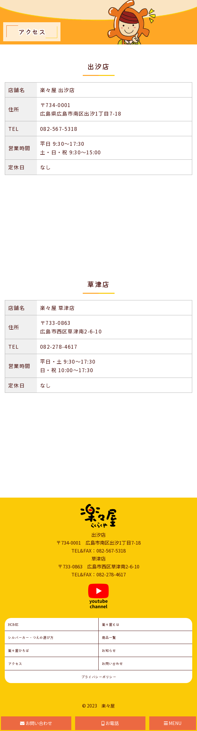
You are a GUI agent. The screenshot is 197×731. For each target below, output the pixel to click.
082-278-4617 (58, 346)
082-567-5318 (58, 128)
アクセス (15, 663)
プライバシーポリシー (98, 676)
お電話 (110, 723)
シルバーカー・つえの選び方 (30, 637)
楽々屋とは (110, 624)
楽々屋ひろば (18, 650)
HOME (13, 624)
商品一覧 (109, 637)
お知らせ (109, 650)
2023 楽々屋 (101, 705)
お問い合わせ (112, 663)
